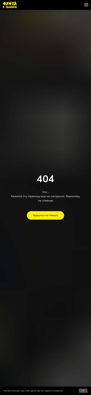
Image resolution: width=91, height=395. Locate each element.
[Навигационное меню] (86, 5)
